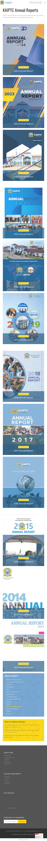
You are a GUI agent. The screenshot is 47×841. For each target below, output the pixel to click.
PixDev (39, 831)
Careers (8, 711)
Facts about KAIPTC (12, 709)
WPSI (7, 689)
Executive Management (13, 699)
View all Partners (11, 808)
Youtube (6, 781)
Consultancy (10, 687)
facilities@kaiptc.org (14, 727)
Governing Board (11, 696)
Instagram (7, 783)
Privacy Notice (23, 831)
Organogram (10, 694)
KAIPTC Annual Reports (14, 706)
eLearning (7, 761)
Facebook (7, 776)
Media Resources (9, 757)
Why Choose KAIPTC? (13, 692)
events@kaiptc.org (10, 732)
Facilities (8, 704)
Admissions (7, 755)
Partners (8, 701)
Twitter (6, 778)
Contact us (9, 714)
